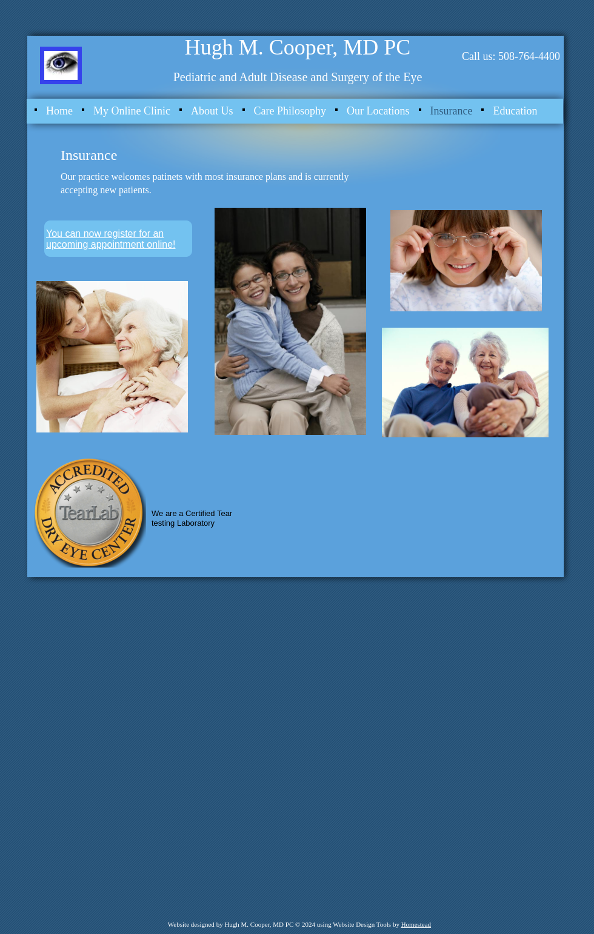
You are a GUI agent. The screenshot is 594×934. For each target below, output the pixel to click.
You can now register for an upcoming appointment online (109, 239)
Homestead (416, 924)
